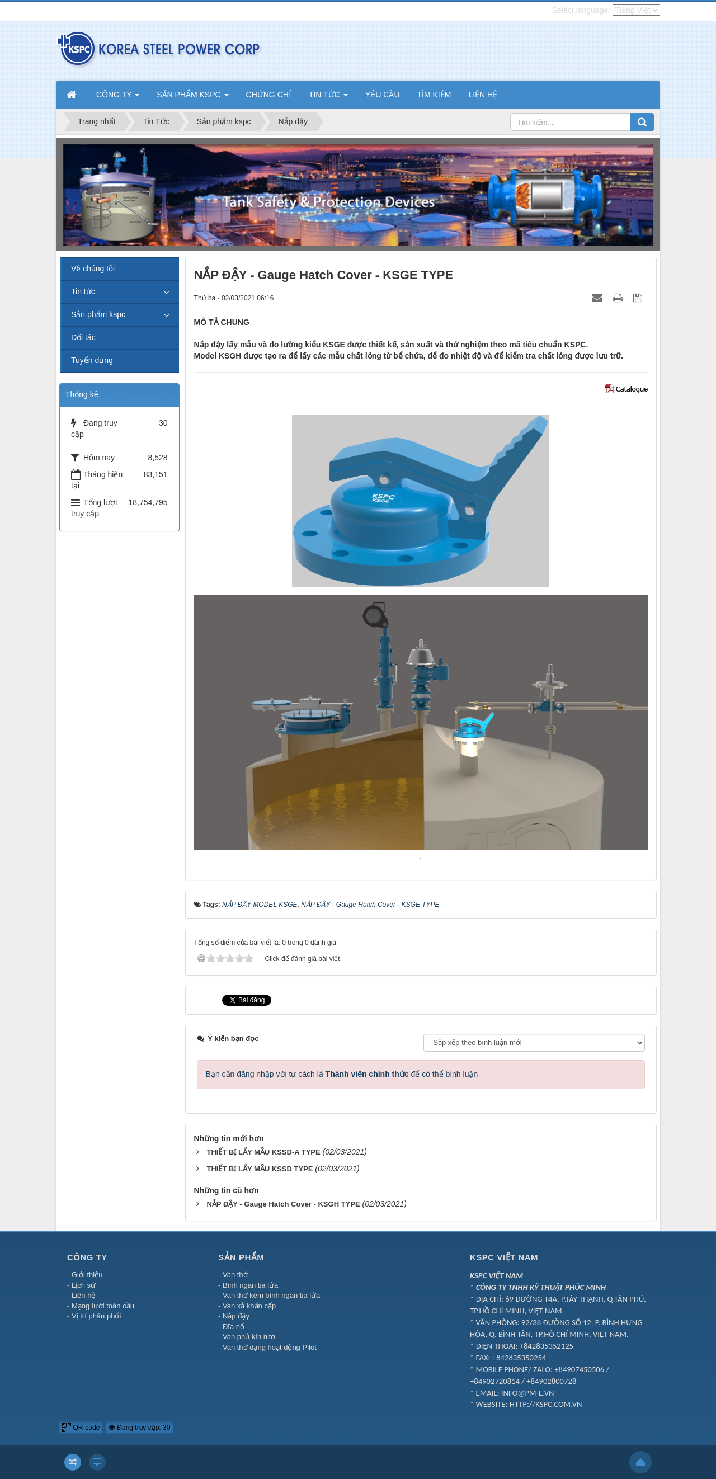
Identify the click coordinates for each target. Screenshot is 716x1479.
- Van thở (233, 1274)
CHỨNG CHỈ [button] (268, 94)
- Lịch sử (81, 1285)
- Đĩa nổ (231, 1326)
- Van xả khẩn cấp (247, 1306)
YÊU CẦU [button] (382, 94)
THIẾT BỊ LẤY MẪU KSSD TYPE (259, 1169)
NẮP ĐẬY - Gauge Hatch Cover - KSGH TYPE (283, 1204)
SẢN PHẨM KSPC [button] (192, 98)
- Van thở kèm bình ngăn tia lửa (269, 1295)
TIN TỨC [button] (328, 98)
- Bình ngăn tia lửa (248, 1285)
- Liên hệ (81, 1295)
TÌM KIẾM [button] (434, 94)
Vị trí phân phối (96, 1316)
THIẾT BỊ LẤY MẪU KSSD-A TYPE (263, 1152)
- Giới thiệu (84, 1274)
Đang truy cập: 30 (139, 1427)
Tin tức (83, 291)
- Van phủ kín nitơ (246, 1336)
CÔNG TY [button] (117, 98)
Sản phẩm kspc (98, 314)
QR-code (81, 1427)
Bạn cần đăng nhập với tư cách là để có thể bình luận (342, 1074)
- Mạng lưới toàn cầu (100, 1306)
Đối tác (83, 337)
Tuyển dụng (92, 360)
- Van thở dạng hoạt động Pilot (267, 1347)
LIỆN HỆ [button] (482, 94)
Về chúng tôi (93, 268)
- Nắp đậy (233, 1316)
